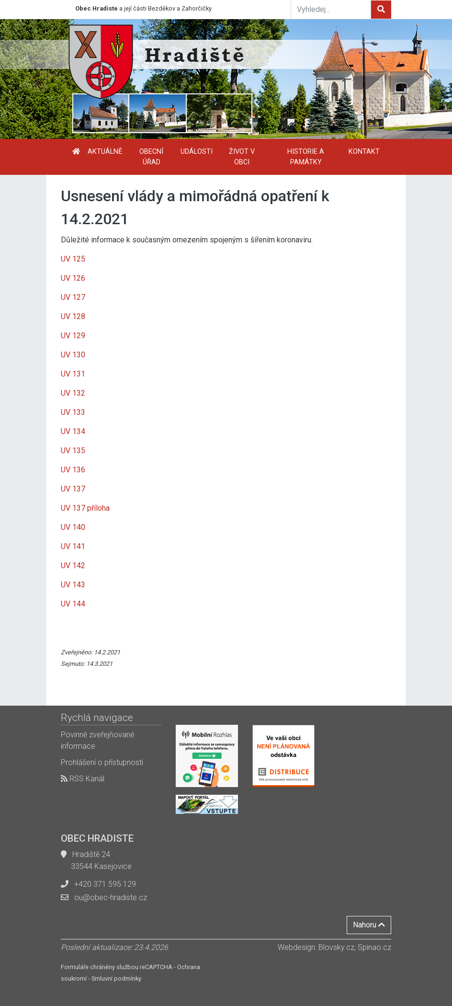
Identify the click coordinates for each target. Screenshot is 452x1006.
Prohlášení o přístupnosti (102, 762)
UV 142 (73, 565)
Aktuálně (105, 152)
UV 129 (73, 335)
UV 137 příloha (85, 508)
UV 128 (73, 316)
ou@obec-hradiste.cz (110, 897)
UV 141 (73, 546)
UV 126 (73, 278)
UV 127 (73, 297)
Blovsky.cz (336, 947)
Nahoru (369, 924)
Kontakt (364, 152)
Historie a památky (305, 157)
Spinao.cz (374, 947)
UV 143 (73, 584)
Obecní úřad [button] (151, 157)
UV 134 (73, 431)
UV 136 (73, 469)
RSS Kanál (82, 778)
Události (197, 152)
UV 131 (73, 373)
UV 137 (73, 488)
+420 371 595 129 (105, 884)
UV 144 (73, 603)
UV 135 (73, 450)
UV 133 (73, 412)
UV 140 (73, 527)
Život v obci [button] (242, 157)
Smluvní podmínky (116, 978)
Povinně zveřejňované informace (98, 740)
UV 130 (73, 354)
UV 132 (73, 393)
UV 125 (73, 258)
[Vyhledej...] (331, 9)
